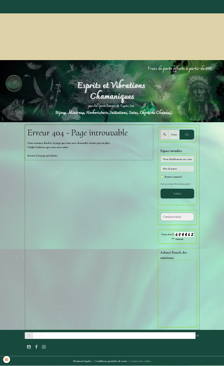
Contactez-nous (172, 217)
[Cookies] (6, 359)
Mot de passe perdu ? (183, 184)
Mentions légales (82, 361)
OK (187, 134)
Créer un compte (167, 184)
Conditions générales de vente (111, 361)
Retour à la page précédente (42, 155)
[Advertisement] (112, 37)
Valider (177, 193)
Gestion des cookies (141, 361)
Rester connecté (173, 176)
